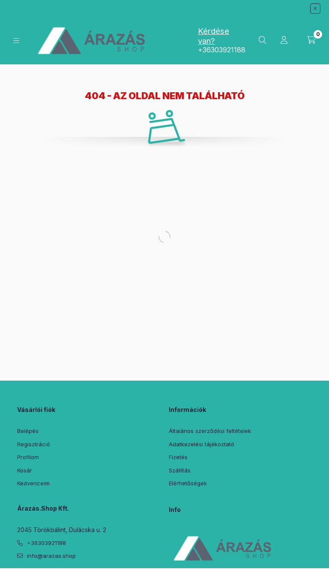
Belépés (28, 430)
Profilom (28, 457)
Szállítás (180, 470)
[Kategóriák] (16, 40)
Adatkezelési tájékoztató (201, 444)
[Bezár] (315, 8)
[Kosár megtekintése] (311, 40)
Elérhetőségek (188, 483)
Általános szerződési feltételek (210, 430)
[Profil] (284, 40)
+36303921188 (221, 49)
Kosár (24, 470)
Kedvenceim (33, 483)
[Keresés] (262, 40)
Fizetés (178, 457)
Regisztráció (33, 444)
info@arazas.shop (51, 555)
